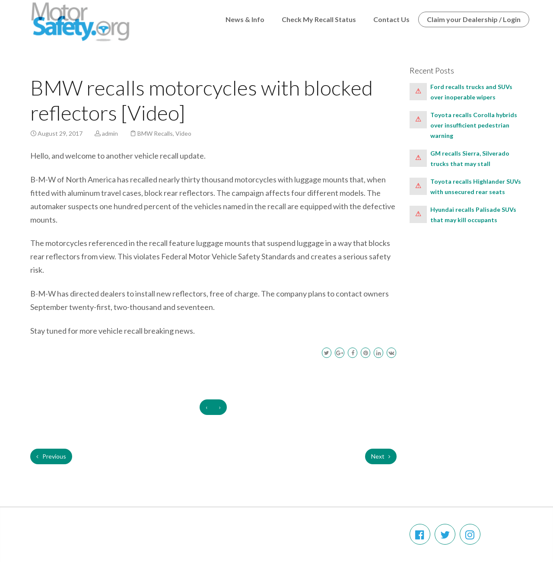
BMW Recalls (155, 133)
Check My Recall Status (319, 19)
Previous (51, 456)
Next (381, 456)
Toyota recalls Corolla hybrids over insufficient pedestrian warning (473, 125)
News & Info (245, 19)
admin (110, 133)
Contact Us (391, 19)
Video (183, 133)
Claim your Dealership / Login (474, 19)
